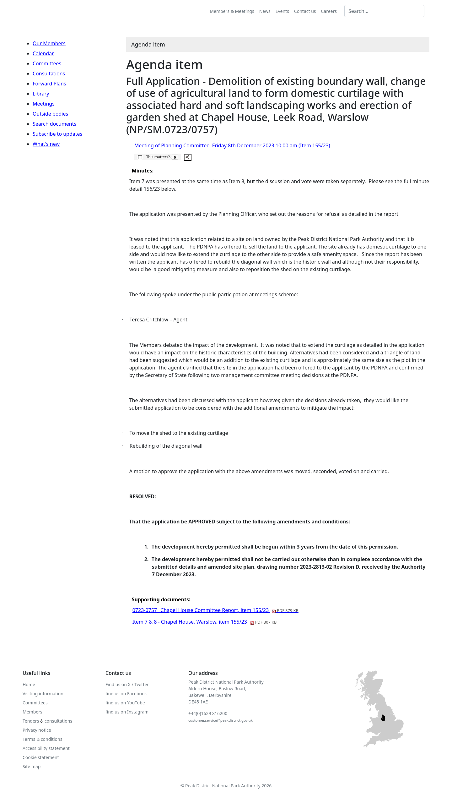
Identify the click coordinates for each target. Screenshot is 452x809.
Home (29, 684)
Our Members (49, 43)
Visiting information (43, 694)
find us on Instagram (126, 712)
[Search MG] (384, 11)
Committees (47, 63)
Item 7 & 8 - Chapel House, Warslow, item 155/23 (204, 621)
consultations (58, 721)
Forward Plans (49, 83)
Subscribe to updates (57, 133)
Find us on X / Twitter (127, 684)
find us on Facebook (126, 694)
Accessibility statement (46, 748)
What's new (46, 143)
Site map (31, 766)
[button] (157, 157)
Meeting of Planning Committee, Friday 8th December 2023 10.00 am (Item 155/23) (232, 145)
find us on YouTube (125, 703)
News (265, 11)
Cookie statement (41, 757)
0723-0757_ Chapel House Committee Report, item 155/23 (215, 610)
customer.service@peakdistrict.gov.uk (220, 720)
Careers (329, 11)
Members (32, 712)
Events (282, 11)
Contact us (305, 11)
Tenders (31, 721)
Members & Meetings (232, 11)
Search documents (54, 123)
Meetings (44, 103)
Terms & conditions (42, 739)
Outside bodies (50, 113)
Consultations (49, 73)
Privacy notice (37, 730)
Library (41, 93)
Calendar (43, 53)
